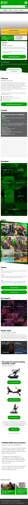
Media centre (7, 500)
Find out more (14, 292)
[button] (7, 38)
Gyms (10, 10)
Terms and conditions (5, 503)
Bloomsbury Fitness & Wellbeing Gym (8, 12)
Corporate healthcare (16, 501)
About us (2, 500)
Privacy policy (12, 503)
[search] (14, 6)
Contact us (13, 500)
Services (15, 10)
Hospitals (5, 10)
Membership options (14, 57)
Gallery (24, 27)
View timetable (14, 287)
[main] (14, 255)
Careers (18, 500)
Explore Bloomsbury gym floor (14, 104)
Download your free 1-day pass (14, 70)
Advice (21, 10)
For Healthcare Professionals (6, 501)
